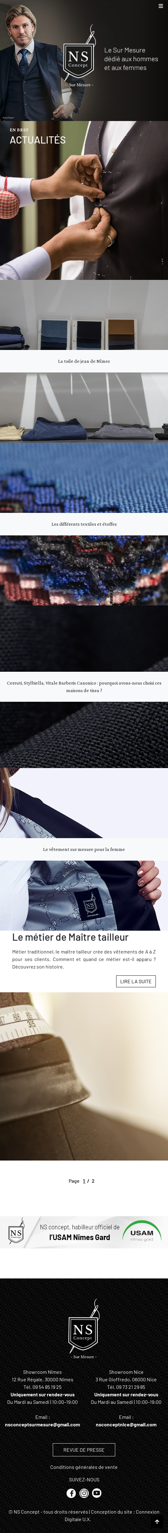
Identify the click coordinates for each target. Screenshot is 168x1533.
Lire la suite (136, 981)
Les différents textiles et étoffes (84, 524)
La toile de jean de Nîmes (84, 361)
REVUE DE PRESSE (84, 1450)
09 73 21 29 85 (130, 1387)
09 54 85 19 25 (47, 1387)
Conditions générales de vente (84, 1467)
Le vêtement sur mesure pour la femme (84, 849)
